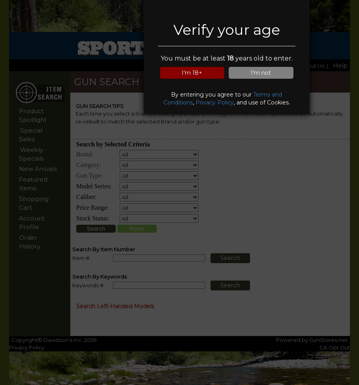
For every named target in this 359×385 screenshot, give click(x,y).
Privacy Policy (214, 102)
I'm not (261, 72)
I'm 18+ (192, 72)
